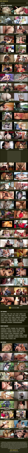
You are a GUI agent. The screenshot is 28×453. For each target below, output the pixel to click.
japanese (14, 317)
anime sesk (3, 338)
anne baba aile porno (4, 329)
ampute (23, 317)
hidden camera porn (22, 328)
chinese (2, 315)
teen (10, 317)
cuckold (10, 320)
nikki (26, 336)
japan (21, 331)
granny (17, 313)
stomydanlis (25, 335)
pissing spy (9, 329)
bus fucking (18, 329)
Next (18, 307)
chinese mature (14, 318)
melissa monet (6, 317)
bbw (13, 315)
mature (17, 315)
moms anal (23, 329)
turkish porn (17, 335)
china (6, 315)
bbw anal (21, 313)
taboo (19, 318)
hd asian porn (8, 328)
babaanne (10, 318)
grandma (3, 320)
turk (11, 313)
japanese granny (24, 315)
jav (6, 335)
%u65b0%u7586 (22, 320)
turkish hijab (10, 315)
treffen (11, 333)
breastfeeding (13, 328)
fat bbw (8, 313)
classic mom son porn (16, 333)
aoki (14, 338)
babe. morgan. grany (4, 331)
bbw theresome (17, 336)
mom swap (3, 318)
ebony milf (14, 331)
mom (24, 313)
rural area (11, 338)
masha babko (9, 331)
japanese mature (4, 313)
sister (26, 317)
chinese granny (18, 317)
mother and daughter (11, 335)
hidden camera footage (4, 336)
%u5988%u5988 (4, 322)
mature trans (22, 336)
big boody (14, 320)
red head (7, 338)
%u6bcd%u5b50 (10, 322)
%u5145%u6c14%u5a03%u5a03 (18, 322)
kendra (2, 333)
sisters (18, 331)
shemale (7, 320)
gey (17, 328)
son (17, 320)
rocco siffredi (6, 333)
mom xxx (22, 333)
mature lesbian (23, 318)
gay (6, 318)
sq (24, 331)
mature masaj (3, 328)
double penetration (11, 336)
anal (14, 313)
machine (21, 335)
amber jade (3, 335)
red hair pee (14, 329)
